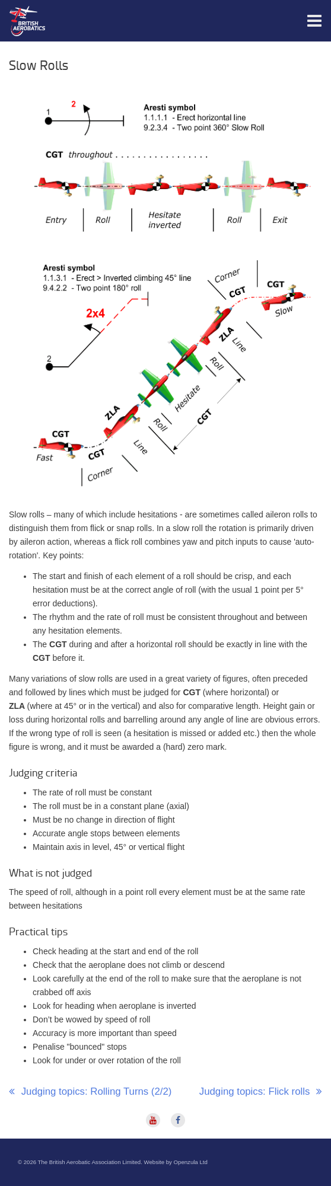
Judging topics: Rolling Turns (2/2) (94, 1091)
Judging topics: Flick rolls (256, 1091)
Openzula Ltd (191, 1162)
